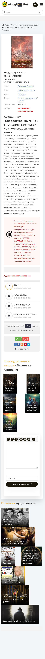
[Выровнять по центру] (25, 439)
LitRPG (26, 82)
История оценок (27, 330)
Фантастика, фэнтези (13, 82)
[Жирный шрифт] (8, 439)
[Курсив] (12, 439)
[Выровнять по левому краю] (21, 439)
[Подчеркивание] (16, 439)
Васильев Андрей (26, 86)
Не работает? (22, 349)
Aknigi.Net (18, 5)
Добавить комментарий (22, 484)
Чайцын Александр (26, 90)
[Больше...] (33, 439)
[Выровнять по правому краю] (28, 439)
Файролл (22, 94)
